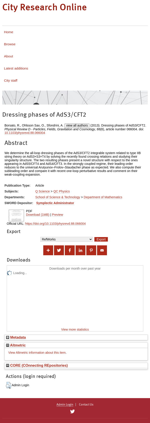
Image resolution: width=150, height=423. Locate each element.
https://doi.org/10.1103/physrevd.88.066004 (55, 223)
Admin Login (65, 404)
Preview (57, 214)
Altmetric (16, 345)
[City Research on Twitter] (72, 411)
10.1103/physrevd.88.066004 (24, 133)
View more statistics (75, 329)
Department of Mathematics (103, 197)
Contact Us (86, 404)
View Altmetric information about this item (37, 352)
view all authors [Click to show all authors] (77, 125)
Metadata (16, 337)
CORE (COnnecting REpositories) (37, 365)
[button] (8, 385)
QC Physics (61, 191)
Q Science (42, 191)
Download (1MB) (37, 214)
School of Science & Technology (57, 197)
